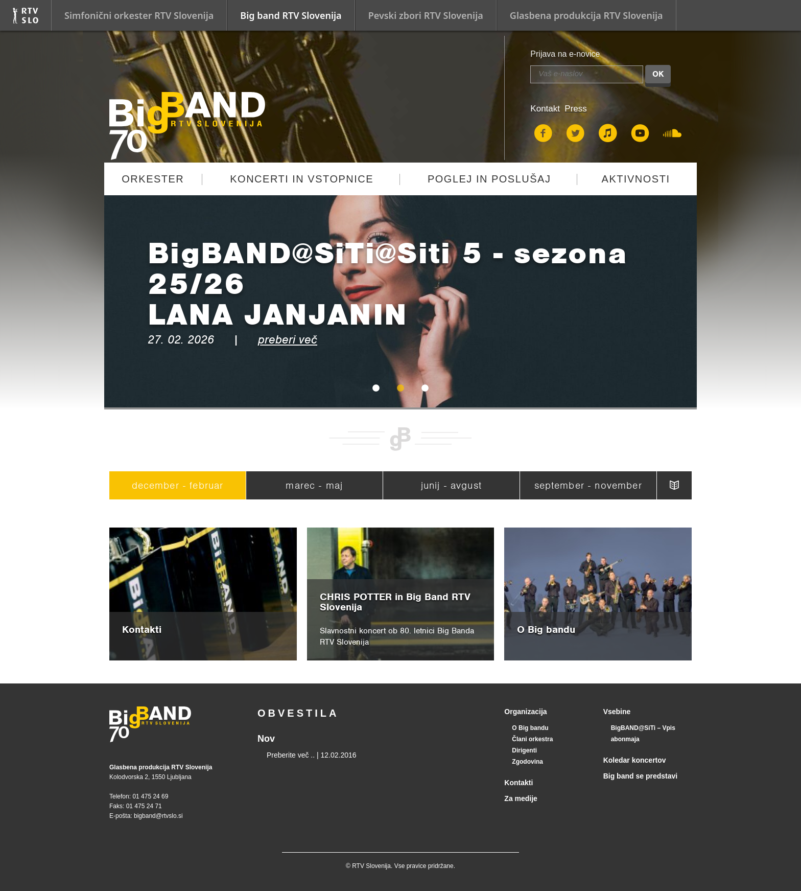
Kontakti (518, 783)
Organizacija (525, 711)
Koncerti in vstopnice (301, 179)
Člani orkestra (532, 739)
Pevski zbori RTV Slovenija (425, 15)
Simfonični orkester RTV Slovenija (139, 15)
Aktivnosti (636, 179)
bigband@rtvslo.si (158, 815)
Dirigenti (524, 750)
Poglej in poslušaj (489, 179)
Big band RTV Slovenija (290, 15)
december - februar (178, 485)
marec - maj (314, 485)
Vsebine (617, 711)
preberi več (287, 339)
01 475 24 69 (150, 796)
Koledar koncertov (634, 760)
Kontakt (545, 108)
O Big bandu (530, 728)
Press (575, 108)
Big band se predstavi (640, 776)
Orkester (153, 179)
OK (658, 74)
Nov (266, 739)
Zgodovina (527, 761)
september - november (588, 485)
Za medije (520, 798)
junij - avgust (451, 485)
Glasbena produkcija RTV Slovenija (586, 15)
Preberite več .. (291, 755)
